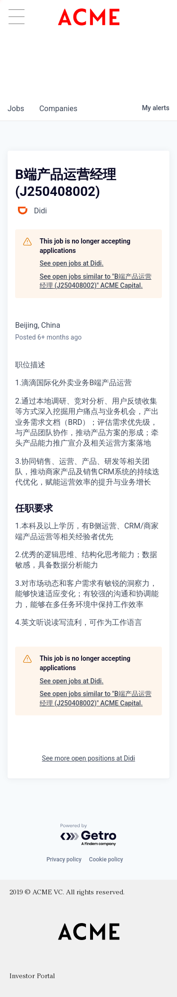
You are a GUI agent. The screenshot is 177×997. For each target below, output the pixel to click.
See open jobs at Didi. (71, 263)
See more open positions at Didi (88, 758)
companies (58, 108)
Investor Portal (32, 976)
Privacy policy (63, 859)
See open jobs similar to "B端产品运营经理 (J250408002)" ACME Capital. (96, 281)
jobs (16, 108)
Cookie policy (106, 859)
